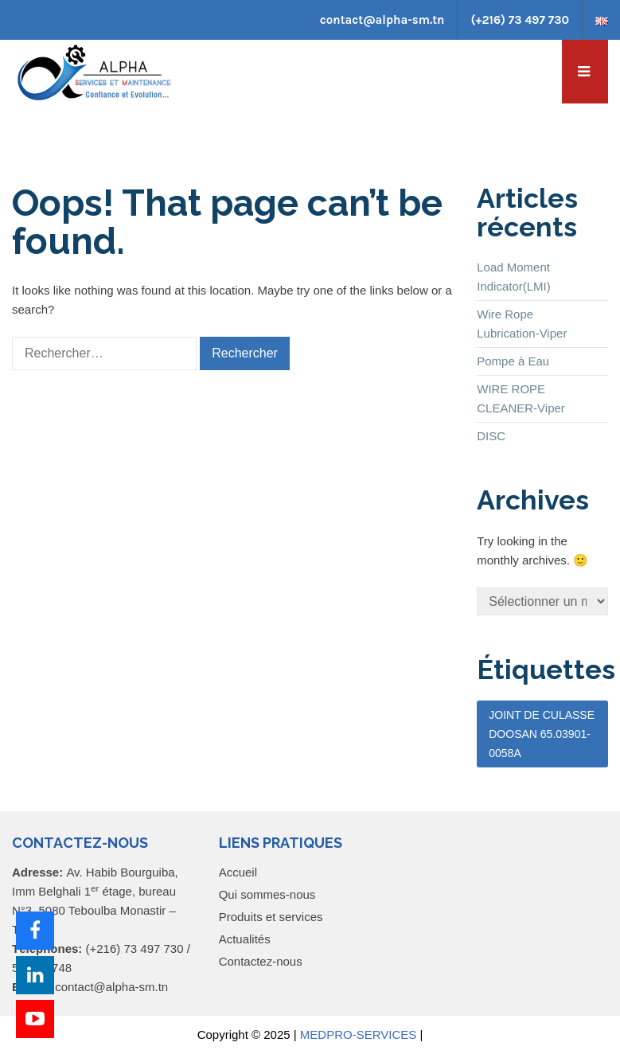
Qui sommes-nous (267, 894)
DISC (491, 436)
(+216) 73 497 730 (519, 20)
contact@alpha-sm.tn (382, 20)
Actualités (245, 939)
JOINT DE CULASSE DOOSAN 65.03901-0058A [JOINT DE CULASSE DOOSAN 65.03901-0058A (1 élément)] (542, 734)
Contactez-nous (260, 961)
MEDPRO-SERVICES (358, 1034)
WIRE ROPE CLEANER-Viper (521, 398)
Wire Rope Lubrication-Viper (522, 323)
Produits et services (271, 916)
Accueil (238, 872)
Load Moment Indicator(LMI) (514, 276)
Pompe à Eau (513, 361)
